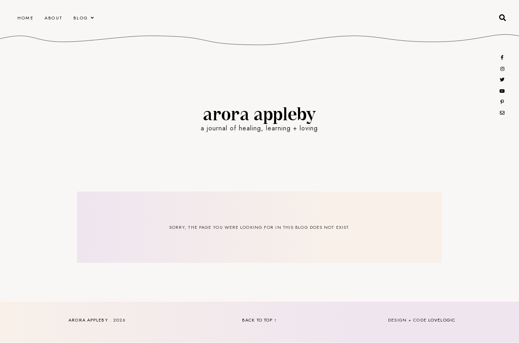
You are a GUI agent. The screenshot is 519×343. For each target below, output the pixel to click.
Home (25, 18)
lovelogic (441, 320)
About (53, 18)
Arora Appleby (259, 113)
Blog (80, 18)
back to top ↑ (259, 320)
